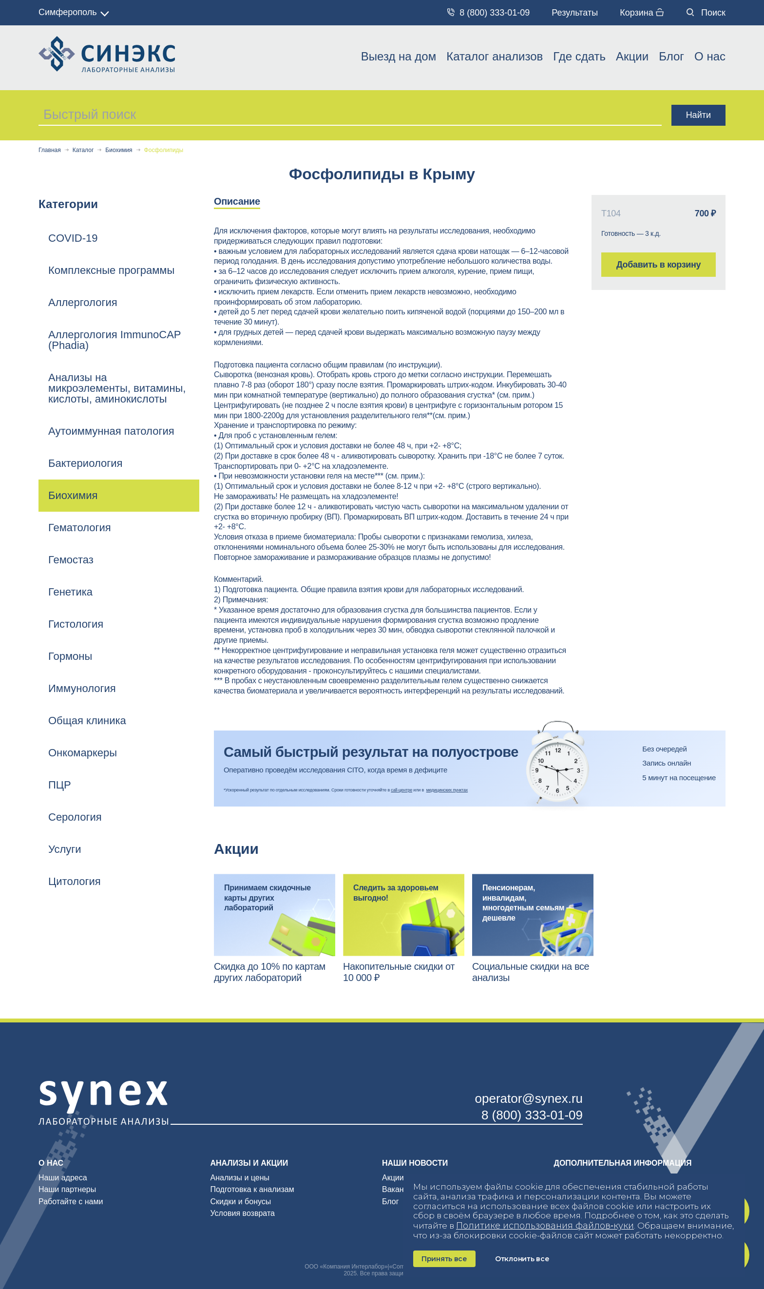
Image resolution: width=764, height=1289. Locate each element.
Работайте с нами (70, 1201)
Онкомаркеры (82, 753)
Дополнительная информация (623, 1163)
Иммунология (82, 688)
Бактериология (85, 463)
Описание (237, 201)
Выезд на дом (398, 56)
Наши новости (415, 1163)
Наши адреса (62, 1178)
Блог (671, 56)
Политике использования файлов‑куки (545, 1225)
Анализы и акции (249, 1163)
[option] (247, 202)
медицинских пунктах (447, 790)
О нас (710, 56)
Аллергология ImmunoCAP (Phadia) (114, 339)
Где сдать (579, 56)
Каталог (83, 150)
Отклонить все (522, 1258)
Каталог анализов (494, 56)
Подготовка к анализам (252, 1189)
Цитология (74, 881)
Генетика (70, 592)
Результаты (575, 13)
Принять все (444, 1258)
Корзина (642, 13)
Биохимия (118, 150)
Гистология (75, 624)
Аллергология (82, 302)
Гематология (79, 527)
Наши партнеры (67, 1189)
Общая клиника (87, 720)
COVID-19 (72, 238)
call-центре (401, 790)
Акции (632, 56)
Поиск (706, 13)
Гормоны (70, 656)
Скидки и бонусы (240, 1201)
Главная (49, 150)
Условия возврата (242, 1213)
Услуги (64, 849)
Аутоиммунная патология (111, 431)
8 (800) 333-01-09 (488, 13)
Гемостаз (71, 560)
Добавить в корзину (658, 264)
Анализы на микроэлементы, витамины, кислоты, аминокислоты (117, 388)
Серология (75, 817)
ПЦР (59, 785)
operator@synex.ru (529, 1098)
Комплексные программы (111, 270)
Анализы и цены (240, 1178)
